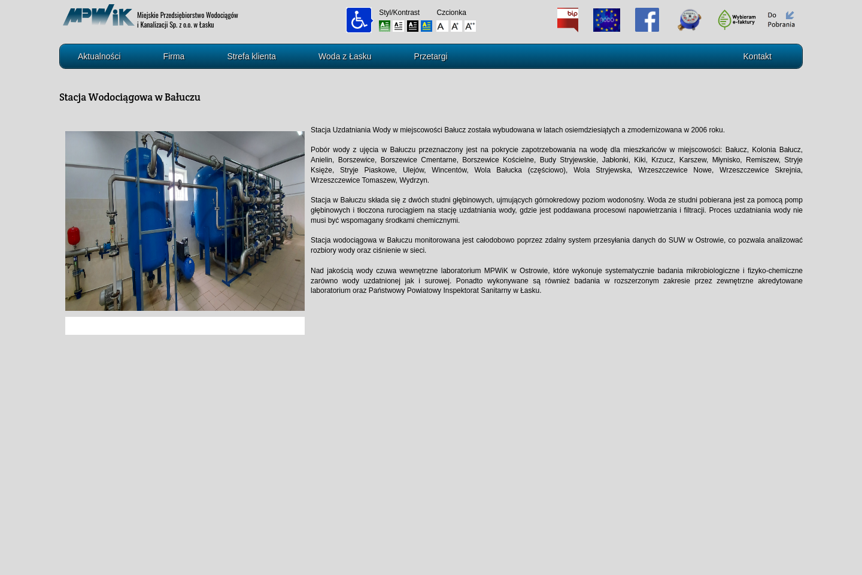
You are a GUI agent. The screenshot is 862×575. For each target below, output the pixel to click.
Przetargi (431, 56)
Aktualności (99, 56)
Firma (174, 56)
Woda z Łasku (344, 56)
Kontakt (757, 56)
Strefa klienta (251, 56)
